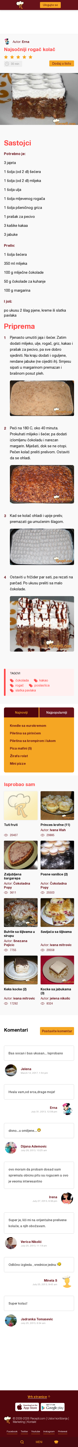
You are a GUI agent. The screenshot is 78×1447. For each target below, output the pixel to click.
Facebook (12, 1431)
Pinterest (62, 1431)
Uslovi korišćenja (58, 1418)
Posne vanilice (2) (57, 868)
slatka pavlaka (25, 690)
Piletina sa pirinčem (25, 733)
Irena (53, 1197)
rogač (19, 685)
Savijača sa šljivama (57, 925)
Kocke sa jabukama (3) (57, 980)
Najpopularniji (56, 712)
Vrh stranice (37, 1397)
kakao (43, 680)
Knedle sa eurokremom (28, 725)
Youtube (35, 1431)
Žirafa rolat (19, 756)
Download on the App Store (27, 1407)
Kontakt (31, 1421)
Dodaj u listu (61, 63)
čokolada (22, 680)
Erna (25, 41)
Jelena (26, 1069)
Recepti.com (7, 1420)
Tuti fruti (21, 814)
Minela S (50, 1280)
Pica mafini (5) (21, 748)
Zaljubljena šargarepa (21, 868)
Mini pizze (18, 763)
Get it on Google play (53, 1407)
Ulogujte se (50, 5)
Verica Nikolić (31, 1242)
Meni (39, 1442)
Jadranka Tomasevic (37, 1319)
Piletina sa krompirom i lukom (33, 741)
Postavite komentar (57, 1031)
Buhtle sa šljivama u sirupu (21, 925)
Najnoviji (21, 712)
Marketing (19, 1421)
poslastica (41, 685)
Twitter (24, 1431)
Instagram (49, 1431)
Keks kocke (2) (21, 980)
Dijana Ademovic (34, 1146)
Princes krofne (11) (57, 814)
